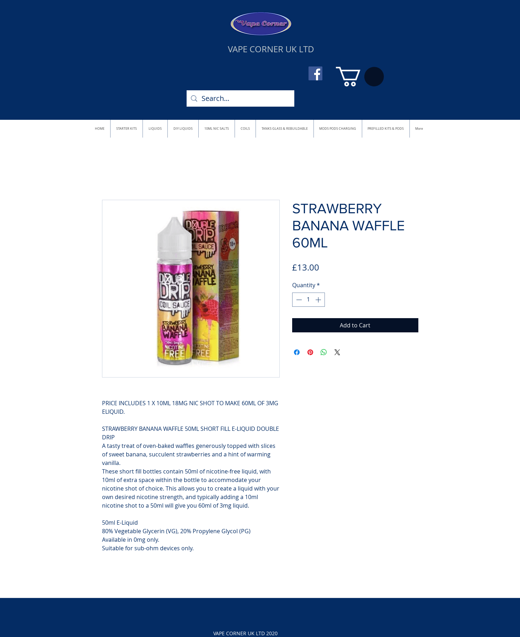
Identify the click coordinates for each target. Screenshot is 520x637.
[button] (360, 76)
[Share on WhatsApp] (324, 352)
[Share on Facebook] (297, 352)
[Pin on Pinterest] (310, 352)
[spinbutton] (308, 299)
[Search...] (240, 98)
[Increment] (319, 299)
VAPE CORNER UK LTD (271, 49)
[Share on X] (337, 352)
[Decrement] (298, 299)
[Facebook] (315, 73)
